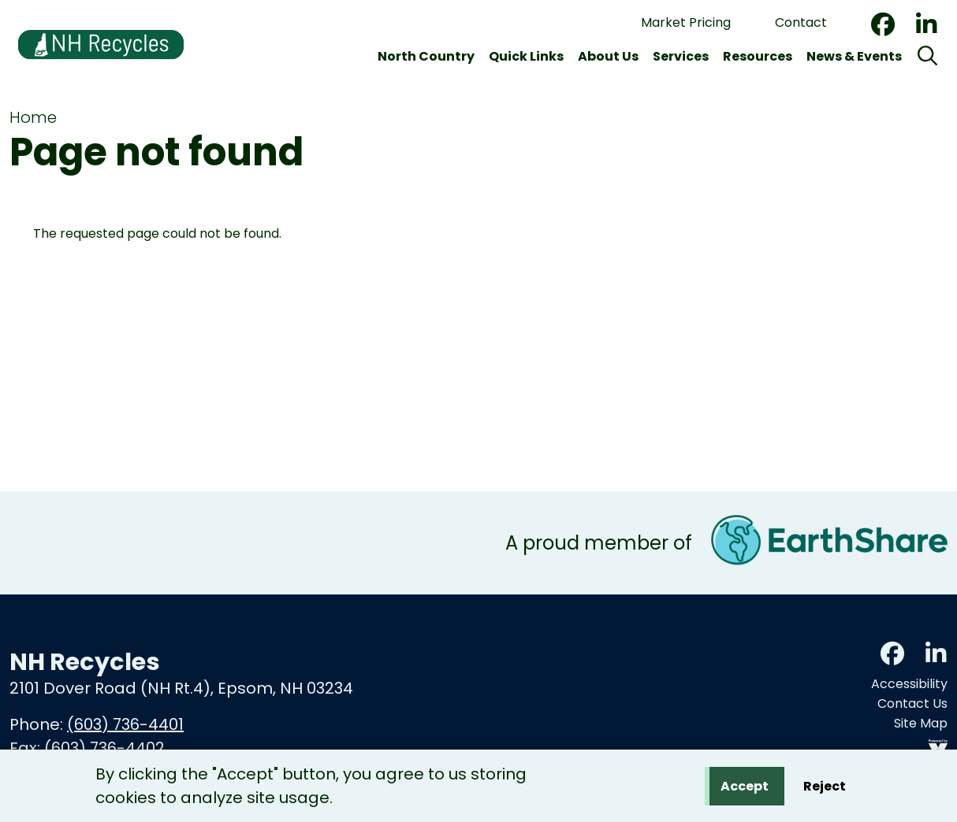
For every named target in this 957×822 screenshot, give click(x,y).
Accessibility (909, 684)
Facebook (883, 24)
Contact (801, 22)
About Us (608, 56)
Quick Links (526, 56)
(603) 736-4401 (125, 724)
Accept (745, 788)
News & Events (854, 56)
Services (681, 56)
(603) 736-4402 (104, 748)
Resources (757, 56)
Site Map (921, 723)
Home (33, 117)
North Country (426, 56)
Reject (824, 788)
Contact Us (912, 703)
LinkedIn (926, 24)
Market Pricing (686, 22)
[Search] (927, 56)
